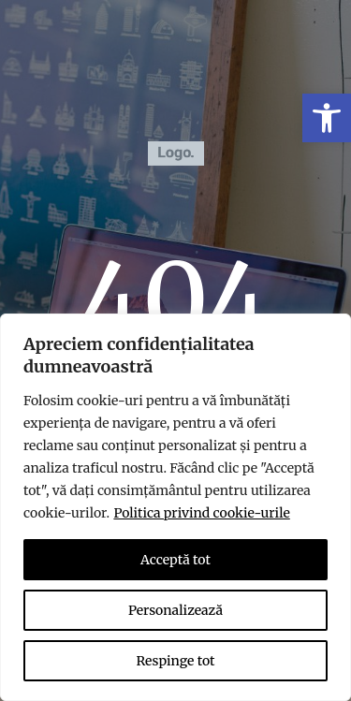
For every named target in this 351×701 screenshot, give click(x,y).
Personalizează (175, 610)
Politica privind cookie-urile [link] (201, 512)
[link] (326, 118)
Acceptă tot (175, 559)
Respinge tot (175, 660)
